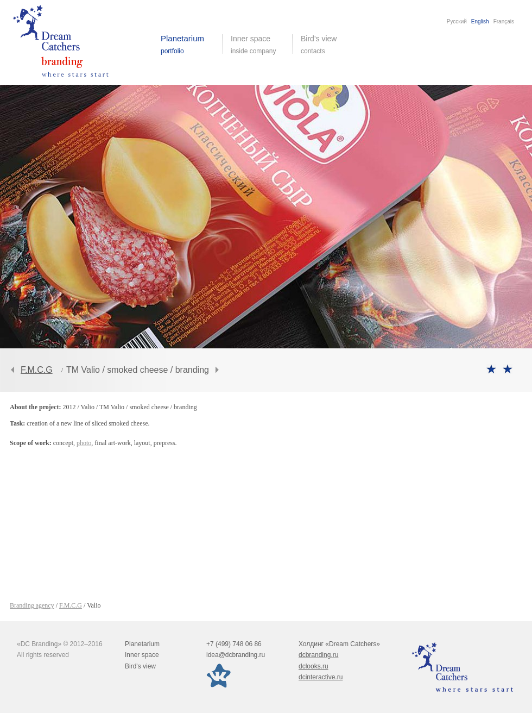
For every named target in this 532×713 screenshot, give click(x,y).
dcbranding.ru (318, 655)
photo (84, 443)
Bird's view (327, 44)
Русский (457, 21)
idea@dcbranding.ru (235, 655)
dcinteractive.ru (321, 677)
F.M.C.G (37, 369)
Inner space (142, 655)
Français (503, 21)
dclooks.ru (313, 666)
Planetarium (142, 644)
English (480, 21)
